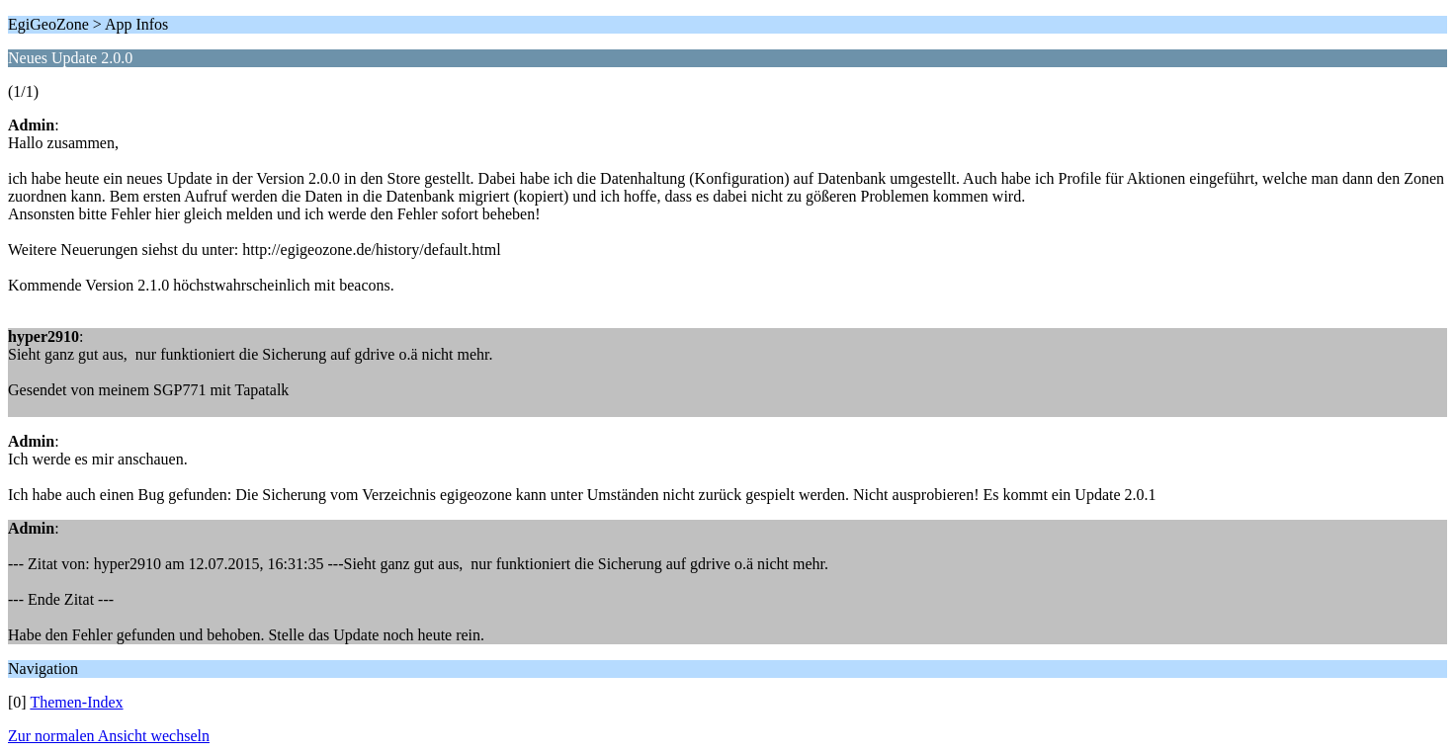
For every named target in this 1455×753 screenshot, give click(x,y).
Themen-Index (76, 702)
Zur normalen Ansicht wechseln (109, 735)
